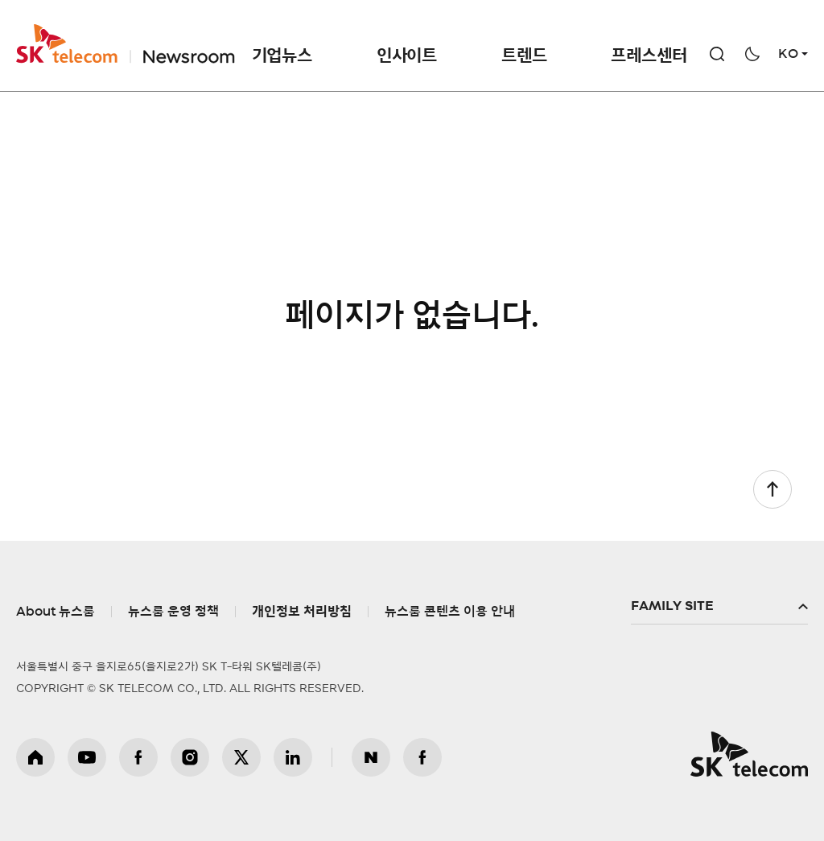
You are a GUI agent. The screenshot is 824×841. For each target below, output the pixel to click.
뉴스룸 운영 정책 (173, 611)
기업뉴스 (282, 55)
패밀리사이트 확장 (719, 607)
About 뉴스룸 (55, 611)
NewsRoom (187, 44)
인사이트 (407, 55)
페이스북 (138, 757)
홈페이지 (35, 757)
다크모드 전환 (752, 54)
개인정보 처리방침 (302, 611)
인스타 (190, 757)
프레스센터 (648, 55)
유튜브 (87, 757)
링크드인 (293, 757)
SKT (125, 44)
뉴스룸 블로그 (371, 757)
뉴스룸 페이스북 (422, 757)
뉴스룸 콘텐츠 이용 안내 (450, 611)
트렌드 (523, 55)
